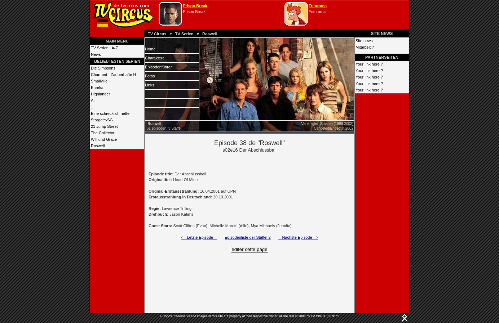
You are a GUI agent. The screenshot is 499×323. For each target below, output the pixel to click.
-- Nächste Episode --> (298, 237)
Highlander (100, 94)
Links (149, 85)
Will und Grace (104, 139)
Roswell (209, 34)
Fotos (150, 76)
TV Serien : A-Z (104, 48)
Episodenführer (158, 67)
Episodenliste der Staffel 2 (248, 237)
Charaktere (154, 58)
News (96, 54)
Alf (93, 100)
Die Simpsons (103, 68)
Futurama (318, 6)
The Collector (102, 133)
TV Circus (157, 34)
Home (150, 49)
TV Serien (184, 34)
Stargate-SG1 (103, 120)
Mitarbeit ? (365, 47)
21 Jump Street (104, 126)
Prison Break (195, 6)
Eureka (97, 87)
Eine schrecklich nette (110, 113)
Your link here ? (369, 64)
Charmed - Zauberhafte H (113, 74)
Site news (364, 41)
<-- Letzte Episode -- (199, 237)
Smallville (99, 81)
